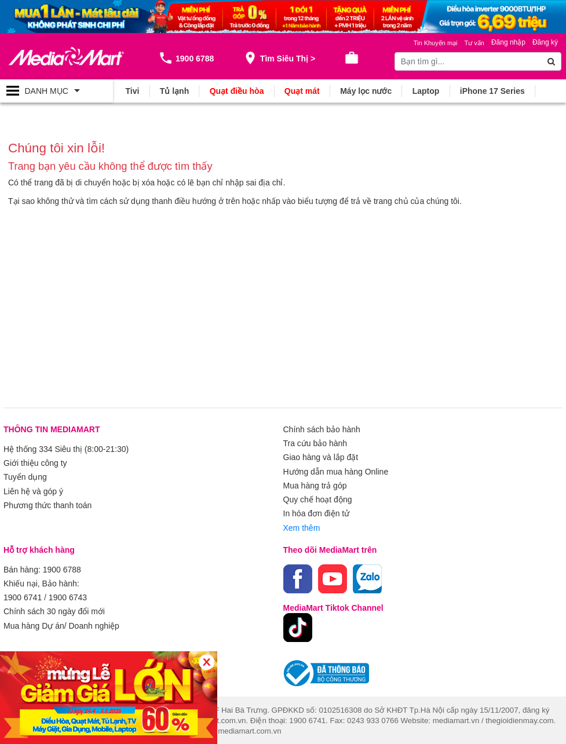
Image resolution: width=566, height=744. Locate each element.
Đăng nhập (508, 42)
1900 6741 (22, 596)
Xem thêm (301, 526)
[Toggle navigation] (56, 91)
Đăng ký (545, 42)
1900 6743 (68, 596)
